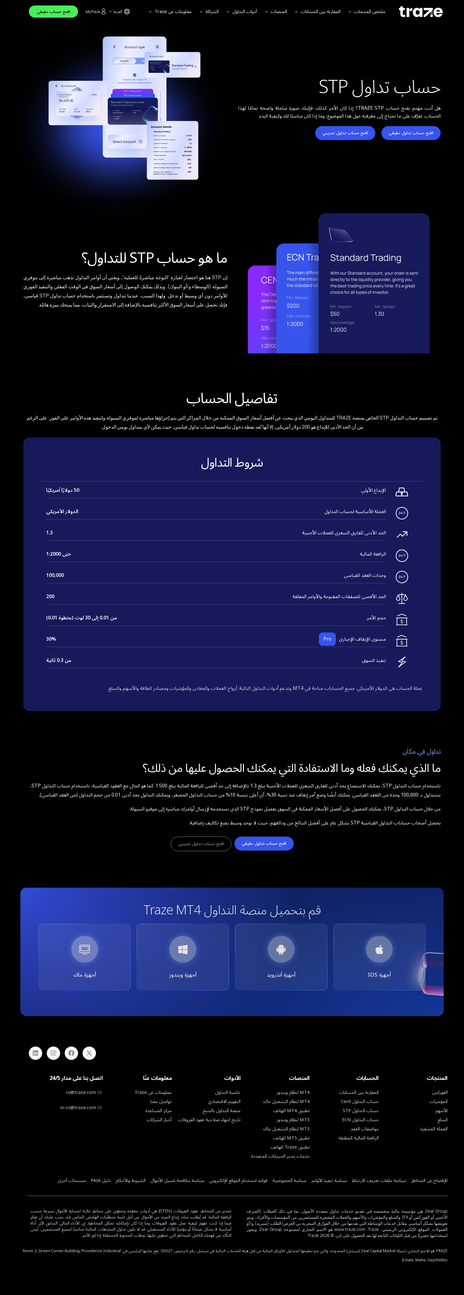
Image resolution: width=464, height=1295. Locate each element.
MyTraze (96, 11)
